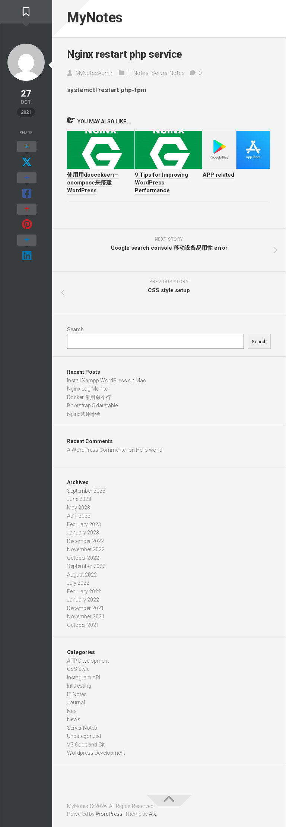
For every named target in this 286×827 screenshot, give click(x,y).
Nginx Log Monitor (88, 391)
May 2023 (78, 509)
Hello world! (149, 451)
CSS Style (78, 671)
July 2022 (78, 585)
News (73, 721)
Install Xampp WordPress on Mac (106, 382)
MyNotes (98, 18)
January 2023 (83, 534)
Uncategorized (84, 738)
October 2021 (83, 626)
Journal (76, 704)
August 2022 (82, 576)
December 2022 (85, 543)
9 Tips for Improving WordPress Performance (161, 184)
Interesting (79, 688)
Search (75, 331)
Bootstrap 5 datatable (92, 407)
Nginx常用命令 (84, 416)
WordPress (109, 815)
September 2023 (86, 492)
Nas (72, 713)
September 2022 (86, 568)
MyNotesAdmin (95, 74)
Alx (152, 815)
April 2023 (78, 518)
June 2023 (79, 501)
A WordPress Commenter (97, 451)
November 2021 (86, 618)
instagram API (83, 679)
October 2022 (83, 559)
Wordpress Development (96, 755)
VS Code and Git (86, 746)
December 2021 (85, 610)
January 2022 (83, 602)
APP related (218, 176)
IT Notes (138, 74)
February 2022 (84, 593)
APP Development (88, 662)
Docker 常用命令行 (89, 399)
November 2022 (86, 551)
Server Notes (168, 74)
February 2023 (84, 526)
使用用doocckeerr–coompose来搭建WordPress (92, 184)
